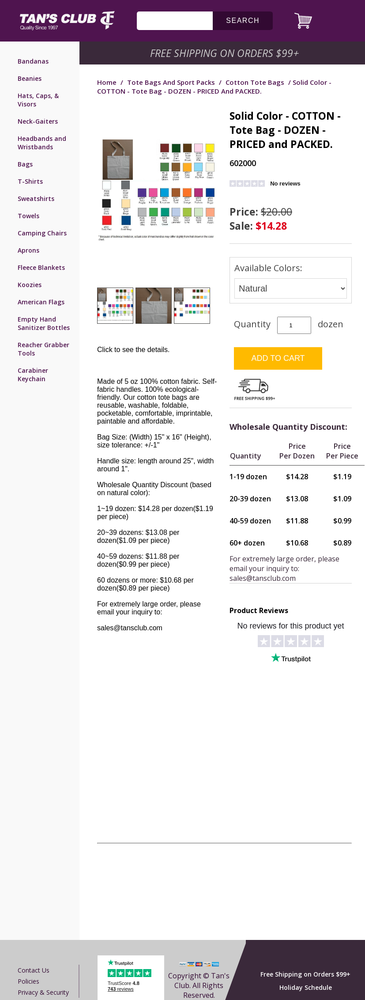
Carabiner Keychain (33, 374)
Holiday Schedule (305, 987)
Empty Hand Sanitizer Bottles (44, 323)
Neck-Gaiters (38, 121)
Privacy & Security (43, 992)
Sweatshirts (36, 198)
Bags (25, 164)
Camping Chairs (42, 233)
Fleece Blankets (41, 267)
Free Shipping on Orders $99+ (305, 974)
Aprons (28, 250)
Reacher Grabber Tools (43, 349)
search (243, 20)
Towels (28, 216)
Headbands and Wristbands (42, 142)
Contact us (33, 970)
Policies (28, 981)
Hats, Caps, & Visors (38, 99)
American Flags (41, 302)
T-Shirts (30, 181)
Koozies (29, 284)
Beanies (29, 78)
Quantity (252, 324)
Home (107, 82)
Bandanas (33, 61)
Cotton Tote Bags (255, 82)
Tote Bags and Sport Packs (171, 82)
